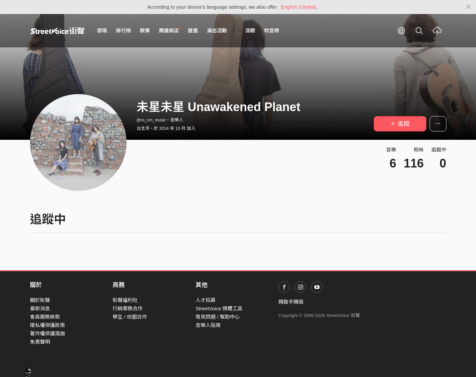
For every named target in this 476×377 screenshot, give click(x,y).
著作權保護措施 (47, 333)
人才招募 (206, 300)
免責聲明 (40, 342)
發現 (102, 30)
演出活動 (217, 30)
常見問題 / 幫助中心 (218, 317)
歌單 (145, 30)
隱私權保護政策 (47, 325)
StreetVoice (57, 30)
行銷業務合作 (128, 308)
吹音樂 (271, 30)
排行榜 (123, 30)
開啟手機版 (290, 302)
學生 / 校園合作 (130, 317)
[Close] (468, 7)
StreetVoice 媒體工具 (219, 308)
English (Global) (298, 7)
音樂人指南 (208, 325)
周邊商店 (170, 30)
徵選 (193, 30)
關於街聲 (40, 300)
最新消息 (40, 308)
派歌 (250, 30)
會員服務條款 (45, 317)
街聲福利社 (125, 300)
